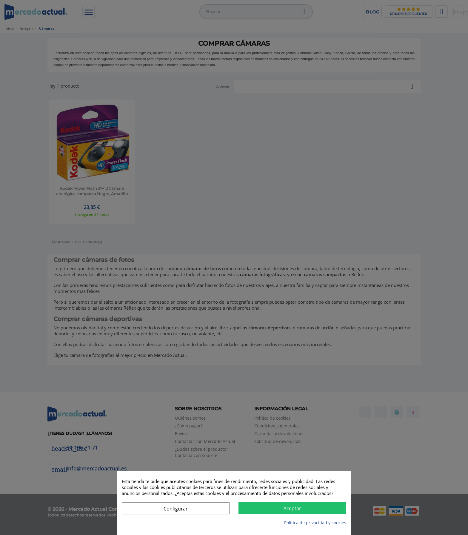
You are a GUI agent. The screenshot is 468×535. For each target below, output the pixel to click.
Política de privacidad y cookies (315, 522)
